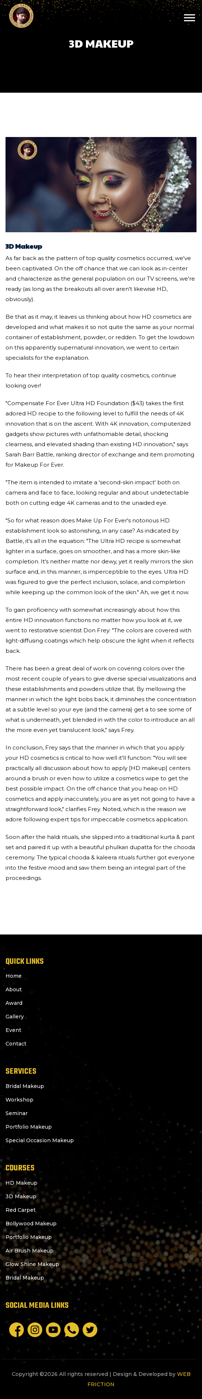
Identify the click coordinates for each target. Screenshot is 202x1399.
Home (14, 976)
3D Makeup (21, 1196)
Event (13, 1030)
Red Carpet (21, 1210)
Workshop (19, 1099)
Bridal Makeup (25, 1086)
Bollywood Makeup (31, 1223)
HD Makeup (21, 1183)
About (14, 989)
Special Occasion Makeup (40, 1140)
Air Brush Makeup (30, 1250)
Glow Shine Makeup (32, 1264)
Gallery (15, 1016)
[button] (188, 16)
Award (14, 1003)
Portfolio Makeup (29, 1127)
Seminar (17, 1113)
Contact (16, 1043)
